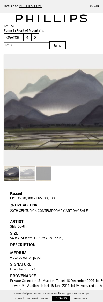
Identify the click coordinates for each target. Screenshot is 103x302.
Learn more (80, 298)
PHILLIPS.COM (30, 6)
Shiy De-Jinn (19, 226)
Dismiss (61, 298)
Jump (58, 45)
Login (94, 6)
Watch (13, 37)
